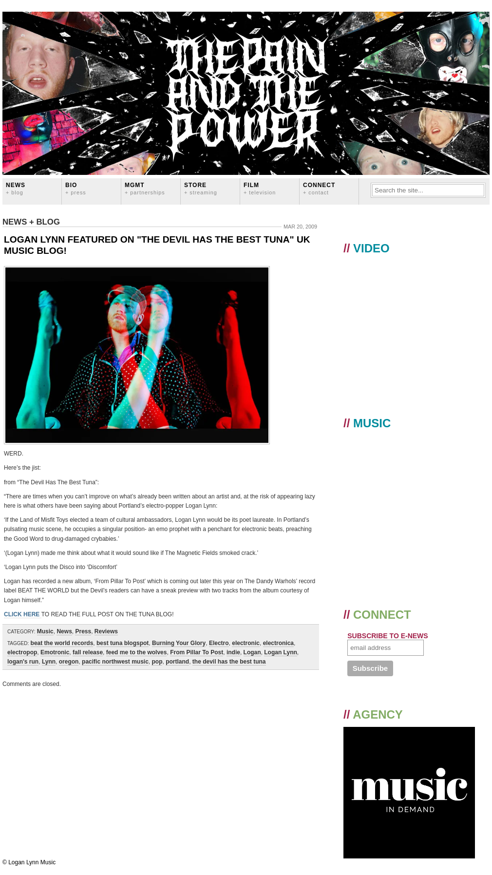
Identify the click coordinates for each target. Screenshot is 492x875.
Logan (252, 652)
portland (177, 661)
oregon (69, 661)
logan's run (22, 661)
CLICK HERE (22, 614)
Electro (219, 643)
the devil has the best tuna (229, 661)
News (15, 188)
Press (83, 631)
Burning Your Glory (179, 643)
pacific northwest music (115, 661)
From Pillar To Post (196, 652)
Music (45, 631)
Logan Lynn (280, 652)
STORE (200, 188)
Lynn (49, 661)
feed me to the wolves (136, 652)
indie (233, 652)
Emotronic (54, 652)
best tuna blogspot (122, 643)
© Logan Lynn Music (29, 862)
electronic (246, 643)
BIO (75, 188)
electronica (278, 643)
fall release (88, 652)
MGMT (145, 188)
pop (156, 661)
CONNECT (319, 188)
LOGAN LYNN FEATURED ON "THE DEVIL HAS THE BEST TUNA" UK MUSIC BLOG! (157, 245)
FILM (260, 188)
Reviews (106, 631)
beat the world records (62, 643)
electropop (22, 652)
